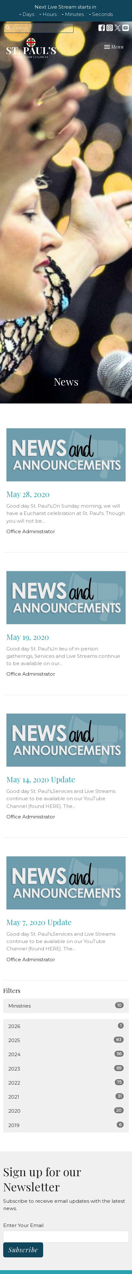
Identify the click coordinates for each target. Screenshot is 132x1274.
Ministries (66, 1005)
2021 (66, 1096)
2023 (66, 1068)
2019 (66, 1125)
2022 (66, 1082)
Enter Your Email (23, 1225)
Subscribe (23, 1249)
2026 (66, 1026)
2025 (66, 1040)
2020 (66, 1110)
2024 (66, 1054)
